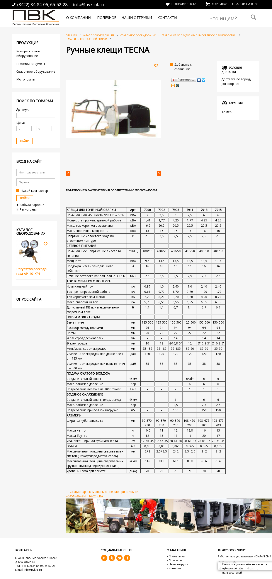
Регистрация (29, 209)
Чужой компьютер (34, 190)
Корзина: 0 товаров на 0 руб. (233, 4)
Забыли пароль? (32, 205)
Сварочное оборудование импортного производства (199, 35)
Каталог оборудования (98, 35)
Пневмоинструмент (30, 64)
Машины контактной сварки (88, 39)
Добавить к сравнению (183, 66)
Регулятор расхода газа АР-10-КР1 (31, 271)
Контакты (167, 17)
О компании (78, 17)
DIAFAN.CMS (263, 556)
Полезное (106, 17)
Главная (71, 35)
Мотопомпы (26, 79)
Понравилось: (182, 4)
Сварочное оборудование (35, 71)
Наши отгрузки (137, 17)
